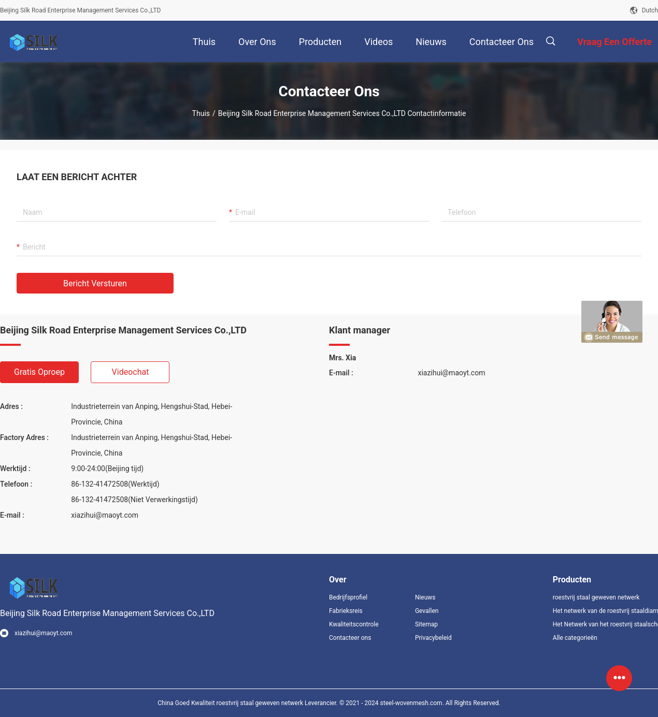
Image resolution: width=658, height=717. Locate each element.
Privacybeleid (433, 637)
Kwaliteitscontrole (354, 624)
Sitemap (426, 624)
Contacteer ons (350, 637)
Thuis (201, 113)
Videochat (130, 372)
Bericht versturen (95, 283)
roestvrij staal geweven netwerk (596, 597)
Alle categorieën (575, 637)
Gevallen (427, 610)
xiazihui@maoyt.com (104, 515)
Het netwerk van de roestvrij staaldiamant (605, 610)
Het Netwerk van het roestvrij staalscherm (605, 624)
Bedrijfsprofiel (348, 597)
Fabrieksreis (346, 610)
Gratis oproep (39, 372)
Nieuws (425, 597)
